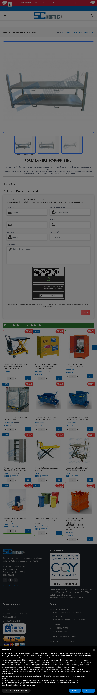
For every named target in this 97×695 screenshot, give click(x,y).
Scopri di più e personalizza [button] (16, 690)
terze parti (37, 660)
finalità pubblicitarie (54, 665)
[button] (94, 650)
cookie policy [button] (47, 658)
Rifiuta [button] (74, 690)
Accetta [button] (88, 690)
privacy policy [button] (69, 653)
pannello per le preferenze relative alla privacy (18, 685)
